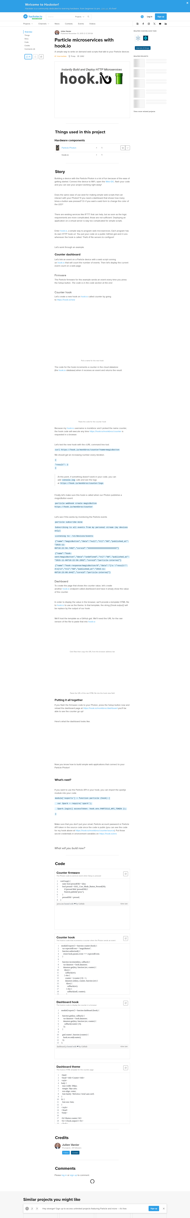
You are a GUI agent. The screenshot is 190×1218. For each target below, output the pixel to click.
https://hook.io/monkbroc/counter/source (95, 830)
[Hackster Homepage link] (32, 16)
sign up (73, 1175)
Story (26, 38)
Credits (27, 45)
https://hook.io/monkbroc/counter (105, 431)
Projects (28, 23)
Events (81, 23)
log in (64, 1175)
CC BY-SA (89, 33)
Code (27, 42)
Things (27, 35)
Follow (65, 1152)
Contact (75, 1152)
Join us (104, 8)
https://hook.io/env (108, 833)
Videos (92, 23)
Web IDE (110, 181)
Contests (69, 23)
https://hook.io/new (66, 299)
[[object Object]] (142, 16)
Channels (43, 23)
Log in (149, 16)
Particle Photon (69, 147)
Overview (28, 32)
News (57, 23)
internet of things (142, 48)
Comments (30, 49)
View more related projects (144, 111)
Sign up (161, 16)
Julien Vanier (66, 31)
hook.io (63, 230)
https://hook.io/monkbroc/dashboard (100, 708)
